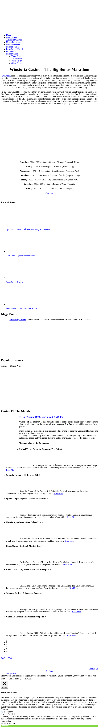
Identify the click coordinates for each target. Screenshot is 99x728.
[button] (21, 216)
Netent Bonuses (12, 47)
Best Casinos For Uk (14, 49)
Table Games (16, 58)
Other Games (16, 63)
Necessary (8, 712)
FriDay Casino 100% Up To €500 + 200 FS (41, 417)
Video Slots (16, 56)
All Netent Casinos (14, 40)
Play (19, 370)
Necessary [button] (5, 709)
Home (8, 35)
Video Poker (16, 61)
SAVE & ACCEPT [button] (9, 723)
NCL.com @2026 (8, 673)
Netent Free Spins (13, 42)
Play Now (49, 193)
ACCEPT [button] (28, 679)
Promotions (11, 51)
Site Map (49, 671)
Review (13, 370)
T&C (3, 658)
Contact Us (93, 669)
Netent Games (12, 54)
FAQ (10, 658)
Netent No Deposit (14, 44)
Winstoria (6, 76)
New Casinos (11, 37)
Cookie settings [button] (15, 679)
